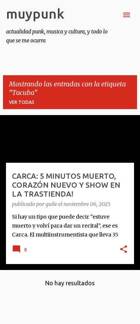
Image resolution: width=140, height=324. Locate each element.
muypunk (35, 13)
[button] (123, 250)
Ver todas (21, 102)
